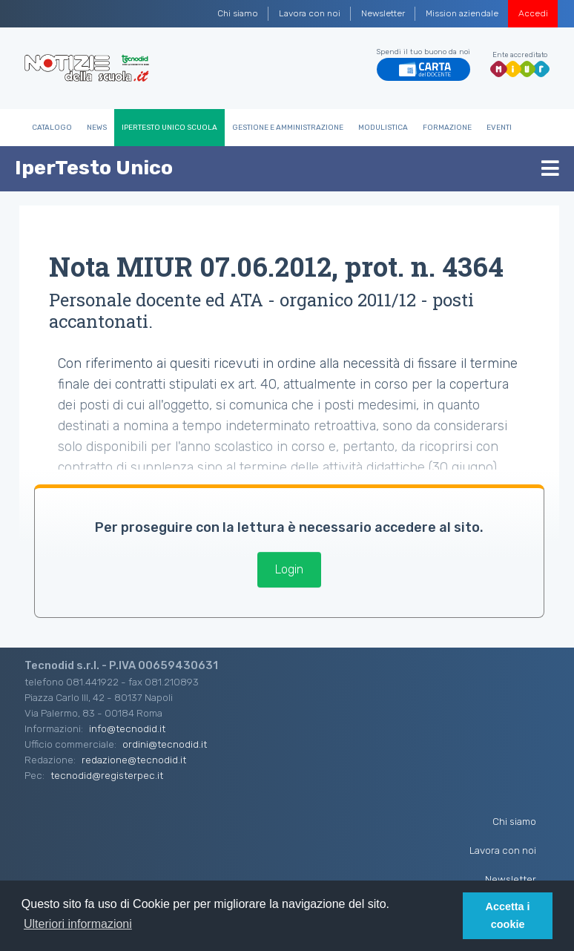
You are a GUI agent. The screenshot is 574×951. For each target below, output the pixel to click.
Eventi (499, 127)
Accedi (533, 13)
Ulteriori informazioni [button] (78, 924)
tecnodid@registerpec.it (106, 775)
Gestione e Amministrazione (287, 127)
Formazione (447, 127)
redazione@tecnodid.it (134, 760)
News (97, 127)
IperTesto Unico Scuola (169, 127)
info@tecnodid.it (127, 728)
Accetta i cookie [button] (508, 915)
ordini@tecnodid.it (164, 744)
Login (289, 569)
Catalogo (52, 127)
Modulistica (383, 127)
